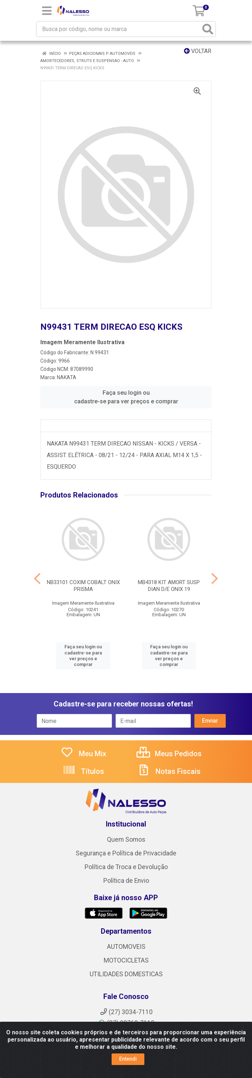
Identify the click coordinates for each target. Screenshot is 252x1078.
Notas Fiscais (169, 771)
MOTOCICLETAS (126, 960)
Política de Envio (126, 880)
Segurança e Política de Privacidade (126, 853)
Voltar (197, 51)
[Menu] (46, 10)
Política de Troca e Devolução (126, 867)
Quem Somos (126, 839)
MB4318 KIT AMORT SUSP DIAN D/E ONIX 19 (169, 585)
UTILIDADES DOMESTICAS (126, 974)
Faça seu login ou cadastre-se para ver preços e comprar (126, 397)
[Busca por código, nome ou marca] (119, 29)
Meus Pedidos (169, 753)
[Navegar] (37, 579)
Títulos (83, 771)
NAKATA (66, 377)
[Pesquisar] (207, 29)
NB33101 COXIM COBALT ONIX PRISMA (83, 585)
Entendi (128, 1059)
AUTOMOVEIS (126, 946)
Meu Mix (83, 753)
